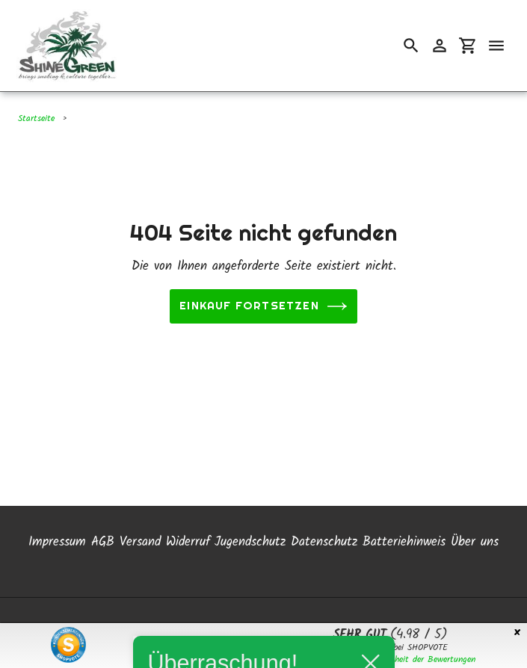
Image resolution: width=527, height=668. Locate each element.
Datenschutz (324, 538)
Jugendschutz (250, 538)
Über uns (475, 538)
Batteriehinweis (404, 538)
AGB (102, 538)
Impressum (57, 538)
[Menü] (496, 45)
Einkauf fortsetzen (263, 306)
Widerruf (188, 538)
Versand (140, 538)
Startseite (36, 118)
